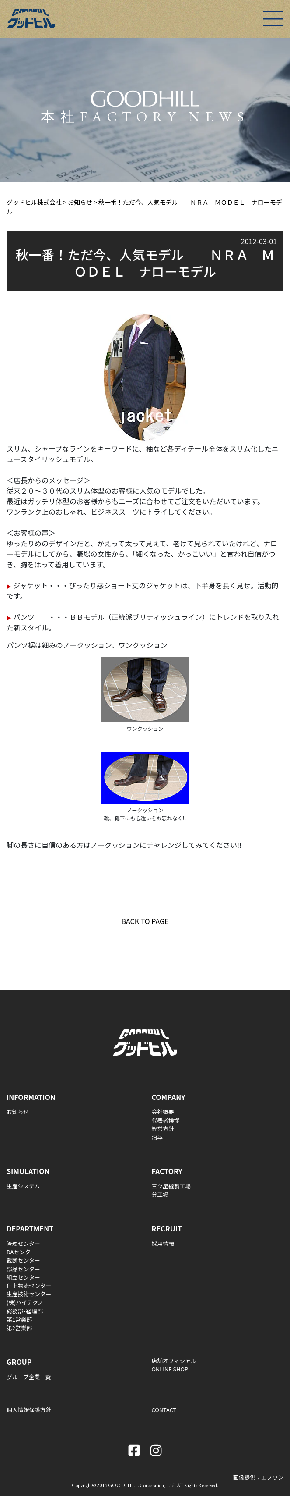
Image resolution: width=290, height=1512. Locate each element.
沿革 (157, 1137)
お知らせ (18, 1111)
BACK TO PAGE (145, 921)
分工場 (160, 1194)
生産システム (23, 1186)
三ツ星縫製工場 (171, 1186)
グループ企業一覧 (29, 1377)
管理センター (23, 1243)
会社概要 (163, 1111)
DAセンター (21, 1252)
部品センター (23, 1269)
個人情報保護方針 (29, 1409)
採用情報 (163, 1243)
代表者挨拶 (166, 1120)
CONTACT (164, 1409)
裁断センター (23, 1260)
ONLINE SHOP (170, 1369)
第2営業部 (19, 1327)
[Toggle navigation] (273, 18)
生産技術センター (29, 1294)
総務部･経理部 (25, 1311)
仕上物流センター (29, 1285)
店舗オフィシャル (174, 1360)
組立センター (23, 1277)
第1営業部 (19, 1319)
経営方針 (163, 1128)
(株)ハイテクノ (25, 1302)
